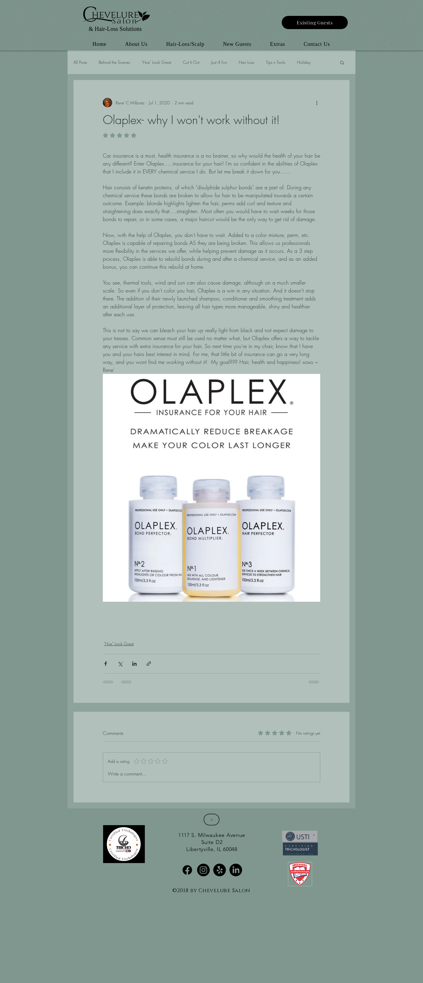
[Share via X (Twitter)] (120, 663)
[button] (342, 62)
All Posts (80, 62)
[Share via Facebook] (105, 663)
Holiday (303, 62)
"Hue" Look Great (156, 62)
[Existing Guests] (315, 22)
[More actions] (316, 102)
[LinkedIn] (235, 870)
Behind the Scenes (114, 62)
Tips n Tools (275, 62)
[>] (211, 819)
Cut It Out (191, 62)
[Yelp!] (219, 870)
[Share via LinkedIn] (134, 663)
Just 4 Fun (219, 62)
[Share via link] (149, 663)
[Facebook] (187, 870)
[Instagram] (203, 870)
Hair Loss (246, 62)
